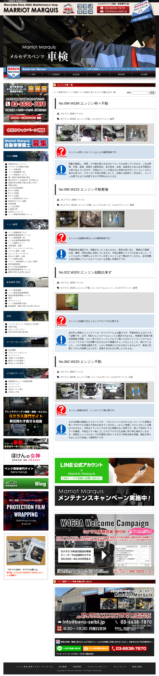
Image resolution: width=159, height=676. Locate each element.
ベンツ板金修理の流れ (17, 303)
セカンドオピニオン (16, 329)
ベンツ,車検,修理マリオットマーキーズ (35, 667)
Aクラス (65, 113)
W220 (73, 377)
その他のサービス (15, 373)
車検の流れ (13, 185)
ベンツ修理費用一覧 (16, 238)
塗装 (10, 298)
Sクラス (65, 371)
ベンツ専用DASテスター (18, 198)
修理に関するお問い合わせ (19, 272)
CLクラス (65, 199)
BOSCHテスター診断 (17, 201)
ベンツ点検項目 (14, 169)
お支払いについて (15, 212)
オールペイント (14, 301)
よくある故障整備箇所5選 (19, 240)
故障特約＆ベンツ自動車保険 (20, 381)
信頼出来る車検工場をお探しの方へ (23, 183)
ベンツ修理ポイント (16, 243)
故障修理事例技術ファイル (19, 235)
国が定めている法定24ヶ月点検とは (23, 180)
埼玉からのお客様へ (16, 363)
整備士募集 (137, 667)
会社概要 (144, 74)
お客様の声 (13, 209)
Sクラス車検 (13, 190)
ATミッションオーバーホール (20, 248)
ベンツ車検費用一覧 (16, 172)
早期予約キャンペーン (17, 164)
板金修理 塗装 (13, 282)
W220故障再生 (14, 264)
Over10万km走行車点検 (18, 332)
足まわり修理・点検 (16, 256)
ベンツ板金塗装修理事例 (18, 293)
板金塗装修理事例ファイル (19, 295)
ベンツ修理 (12, 224)
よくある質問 (13, 206)
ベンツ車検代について (17, 175)
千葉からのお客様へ (16, 358)
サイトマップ (13, 355)
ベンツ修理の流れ (15, 259)
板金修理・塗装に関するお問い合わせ (24, 306)
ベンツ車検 (31, 74)
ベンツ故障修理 (54, 74)
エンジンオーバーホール (18, 254)
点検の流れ (13, 327)
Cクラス (65, 282)
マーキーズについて (16, 342)
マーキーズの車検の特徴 (18, 167)
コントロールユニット (102, 288)
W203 (73, 288)
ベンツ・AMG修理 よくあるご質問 (22, 261)
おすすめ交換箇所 (15, 188)
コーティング (13, 384)
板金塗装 (76, 74)
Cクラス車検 (13, 196)
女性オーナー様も (15, 389)
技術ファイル (76, 113)
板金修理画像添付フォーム (19, 269)
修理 (112, 119)
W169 (73, 119)
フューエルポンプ (101, 205)
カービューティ (14, 387)
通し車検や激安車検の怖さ (19, 177)
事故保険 (121, 74)
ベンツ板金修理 (14, 290)
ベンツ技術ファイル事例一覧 (80, 92)
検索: (129, 92)
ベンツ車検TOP (59, 92)
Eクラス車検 (13, 193)
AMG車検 (12, 204)
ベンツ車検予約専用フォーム (20, 214)
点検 (98, 74)
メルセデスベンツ (100, 119)
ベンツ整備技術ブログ (17, 232)
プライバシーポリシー (17, 353)
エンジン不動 (83, 119)
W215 (74, 205)
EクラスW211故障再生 (17, 267)
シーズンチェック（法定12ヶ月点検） (24, 324)
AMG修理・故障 (15, 246)
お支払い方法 (13, 392)
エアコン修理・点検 (16, 251)
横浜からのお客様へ (16, 361)
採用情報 (77, 667)
